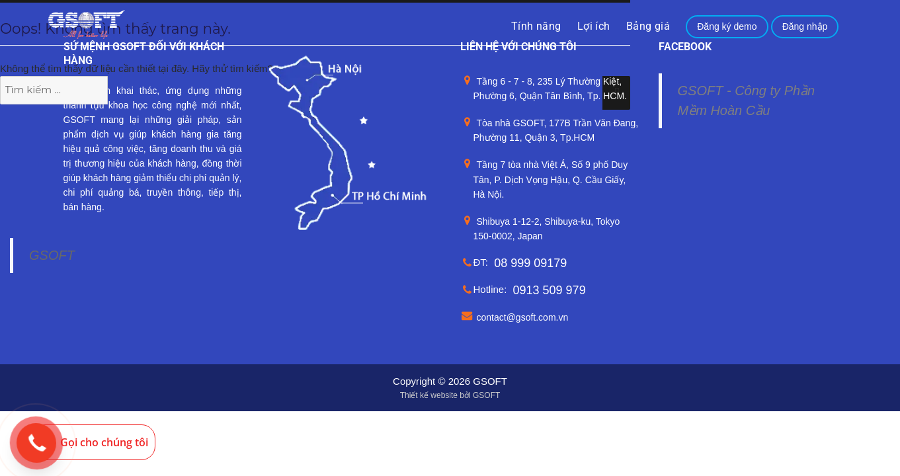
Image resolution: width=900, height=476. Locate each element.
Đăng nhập (805, 26)
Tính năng (536, 26)
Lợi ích (593, 26)
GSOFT (52, 255)
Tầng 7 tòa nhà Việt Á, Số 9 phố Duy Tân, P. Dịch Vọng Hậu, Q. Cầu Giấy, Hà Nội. (550, 179)
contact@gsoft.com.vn (523, 317)
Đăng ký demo (727, 26)
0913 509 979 (549, 290)
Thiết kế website (429, 395)
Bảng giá (648, 26)
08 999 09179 (530, 263)
